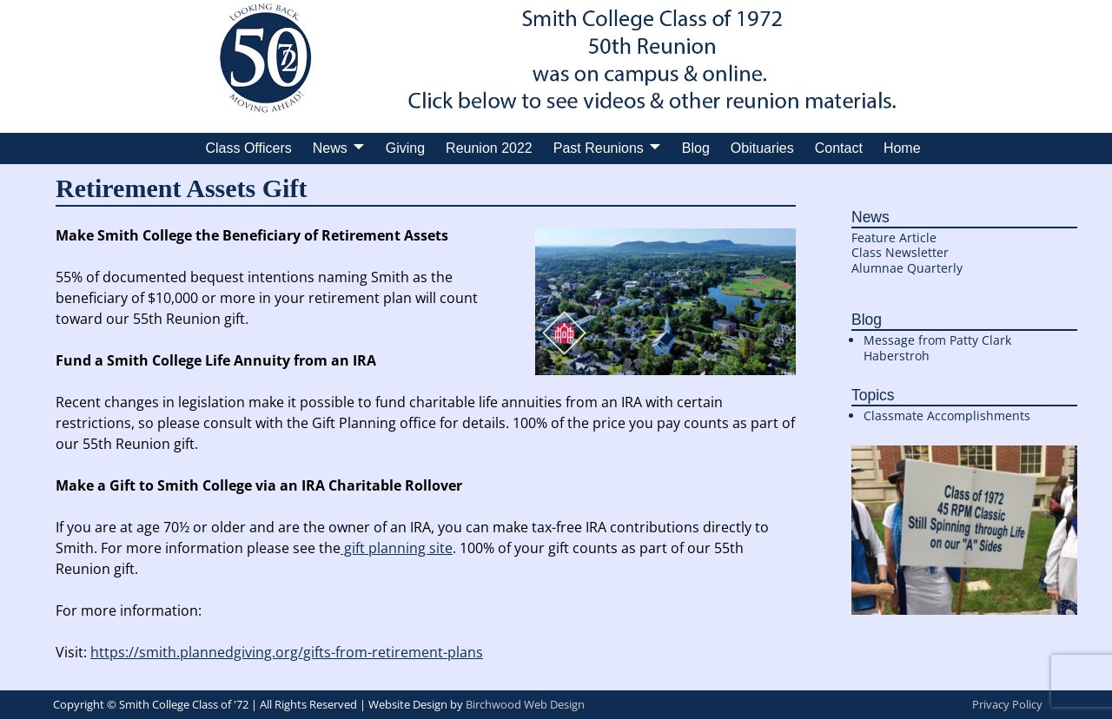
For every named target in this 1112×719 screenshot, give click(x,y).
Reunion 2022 (489, 148)
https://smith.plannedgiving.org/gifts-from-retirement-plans (286, 652)
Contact (839, 148)
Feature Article (894, 237)
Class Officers (248, 148)
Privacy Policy (1007, 704)
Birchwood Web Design (525, 704)
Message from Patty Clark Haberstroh (937, 348)
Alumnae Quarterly (907, 268)
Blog (696, 148)
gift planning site (397, 547)
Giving (405, 148)
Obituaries (762, 148)
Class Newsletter (900, 252)
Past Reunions (598, 148)
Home (902, 148)
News (330, 148)
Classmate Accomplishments (947, 415)
